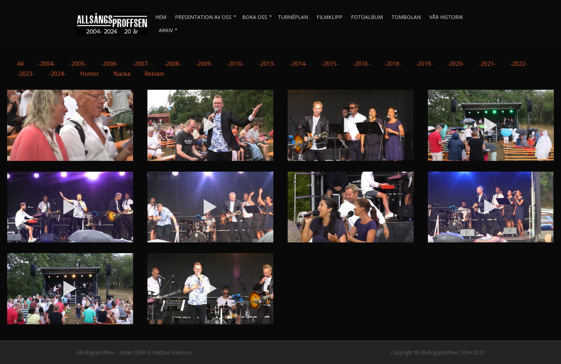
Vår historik (446, 17)
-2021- (487, 64)
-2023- (25, 74)
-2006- (109, 64)
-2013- (266, 64)
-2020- (455, 64)
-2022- (518, 64)
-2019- (424, 64)
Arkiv (166, 30)
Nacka (121, 74)
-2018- (392, 64)
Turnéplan (293, 17)
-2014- (298, 64)
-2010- (235, 64)
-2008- (172, 64)
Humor (89, 74)
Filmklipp (329, 17)
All (20, 64)
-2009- (204, 64)
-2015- (329, 64)
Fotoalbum (367, 17)
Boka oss (254, 17)
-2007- (141, 64)
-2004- (46, 64)
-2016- (361, 64)
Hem (160, 17)
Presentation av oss (203, 17)
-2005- (78, 64)
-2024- (57, 74)
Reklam (154, 74)
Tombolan (406, 17)
